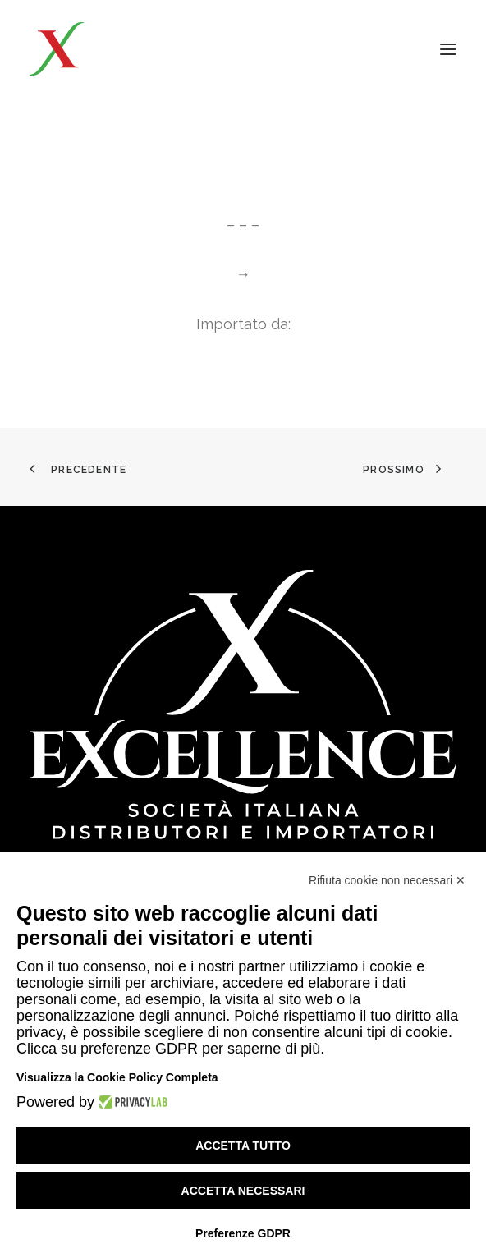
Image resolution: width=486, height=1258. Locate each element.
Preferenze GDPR (243, 1233)
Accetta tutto (243, 1145)
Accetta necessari (243, 1190)
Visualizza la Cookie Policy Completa (117, 1077)
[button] (448, 49)
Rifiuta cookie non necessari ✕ (387, 880)
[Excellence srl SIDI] (125, 49)
